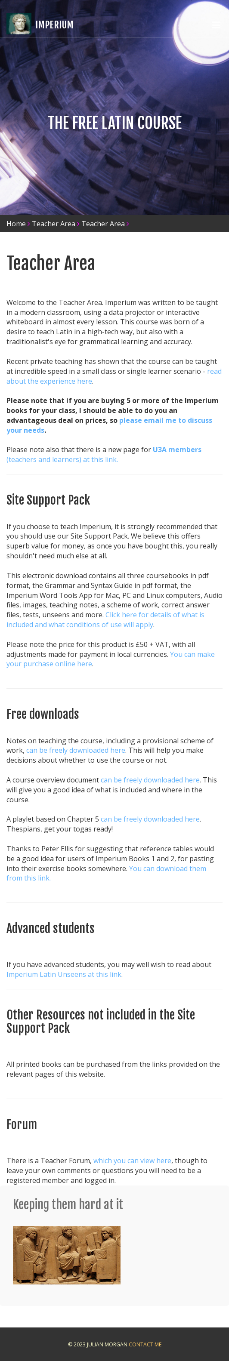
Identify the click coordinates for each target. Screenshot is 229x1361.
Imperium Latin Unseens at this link (63, 974)
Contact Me (145, 1344)
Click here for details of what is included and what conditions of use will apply (105, 619)
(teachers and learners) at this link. (62, 459)
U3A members (177, 449)
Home (16, 223)
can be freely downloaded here (75, 750)
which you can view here (132, 1160)
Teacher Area (53, 223)
